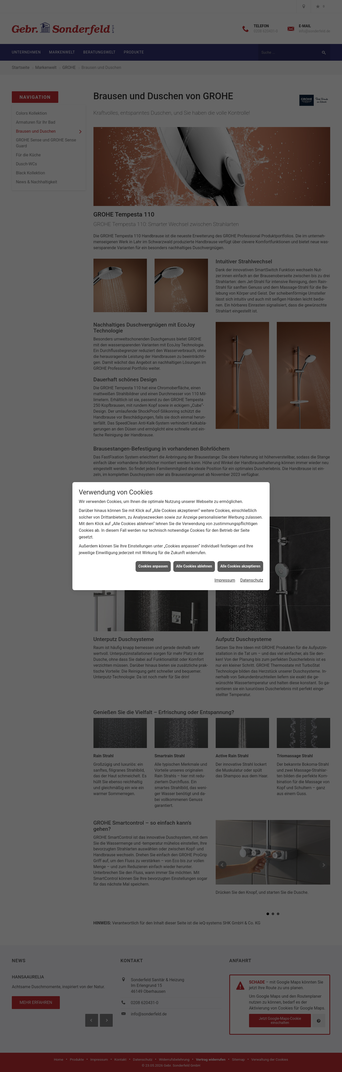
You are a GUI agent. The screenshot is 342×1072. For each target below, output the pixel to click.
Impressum (224, 580)
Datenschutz (251, 580)
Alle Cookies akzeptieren (240, 566)
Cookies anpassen (153, 566)
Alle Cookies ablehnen (194, 566)
